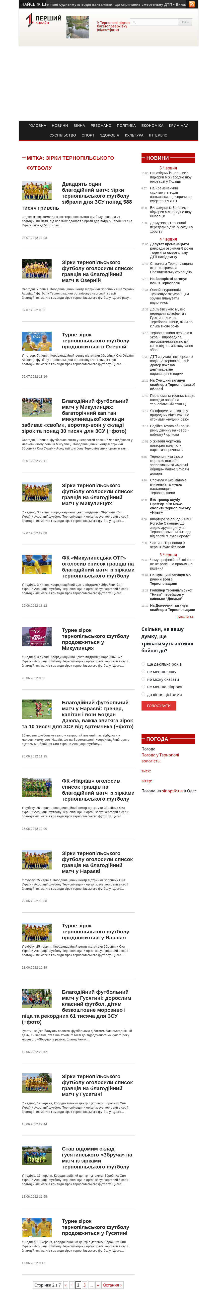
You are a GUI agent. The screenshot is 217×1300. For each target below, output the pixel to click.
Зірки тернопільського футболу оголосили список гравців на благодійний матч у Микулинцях (97, 494)
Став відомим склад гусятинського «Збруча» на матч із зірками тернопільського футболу (97, 1157)
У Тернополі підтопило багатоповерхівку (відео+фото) (116, 26)
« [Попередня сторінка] (66, 1285)
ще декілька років (162, 664)
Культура (134, 135)
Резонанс (101, 126)
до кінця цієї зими (162, 694)
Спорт (88, 135)
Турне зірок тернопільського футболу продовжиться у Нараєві (95, 931)
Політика (126, 126)
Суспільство (63, 135)
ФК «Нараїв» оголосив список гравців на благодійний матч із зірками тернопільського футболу (98, 790)
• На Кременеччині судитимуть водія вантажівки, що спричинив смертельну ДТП (102, 4)
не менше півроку (162, 687)
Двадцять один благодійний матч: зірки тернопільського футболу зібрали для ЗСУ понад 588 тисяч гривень (77, 196)
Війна (79, 126)
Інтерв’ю (158, 135)
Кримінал (179, 126)
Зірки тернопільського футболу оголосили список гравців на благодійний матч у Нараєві (97, 862)
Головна (37, 126)
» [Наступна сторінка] (98, 1285)
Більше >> (186, 617)
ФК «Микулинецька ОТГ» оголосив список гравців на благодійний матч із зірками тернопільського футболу (98, 566)
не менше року (159, 671)
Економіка (153, 126)
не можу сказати (160, 679)
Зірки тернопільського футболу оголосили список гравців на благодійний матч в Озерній (97, 271)
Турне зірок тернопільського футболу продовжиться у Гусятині (95, 1227)
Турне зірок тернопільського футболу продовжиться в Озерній (95, 340)
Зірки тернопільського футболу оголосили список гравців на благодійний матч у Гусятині (97, 1085)
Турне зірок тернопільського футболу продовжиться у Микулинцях (95, 639)
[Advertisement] (108, 83)
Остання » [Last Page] (112, 1285)
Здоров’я (109, 135)
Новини (60, 126)
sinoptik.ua (172, 791)
